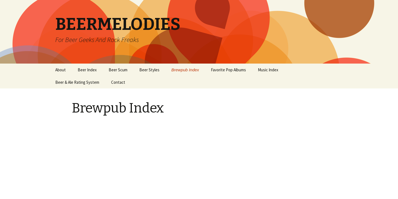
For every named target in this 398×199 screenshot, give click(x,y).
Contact (118, 82)
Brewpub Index (185, 69)
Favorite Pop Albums (228, 69)
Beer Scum (118, 69)
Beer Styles (149, 69)
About (60, 69)
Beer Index (87, 69)
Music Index (268, 69)
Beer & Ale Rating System (77, 82)
